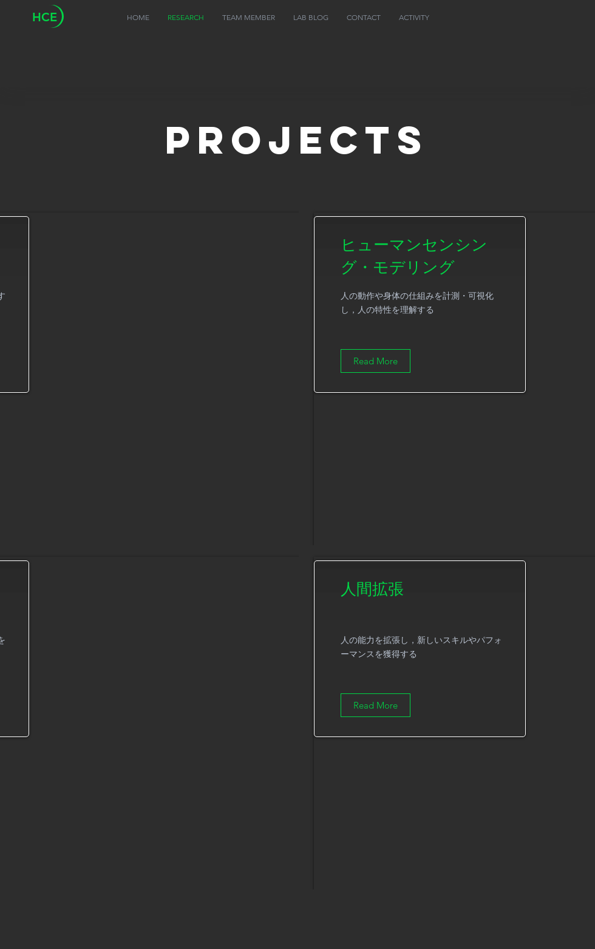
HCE (44, 17)
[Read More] (375, 361)
